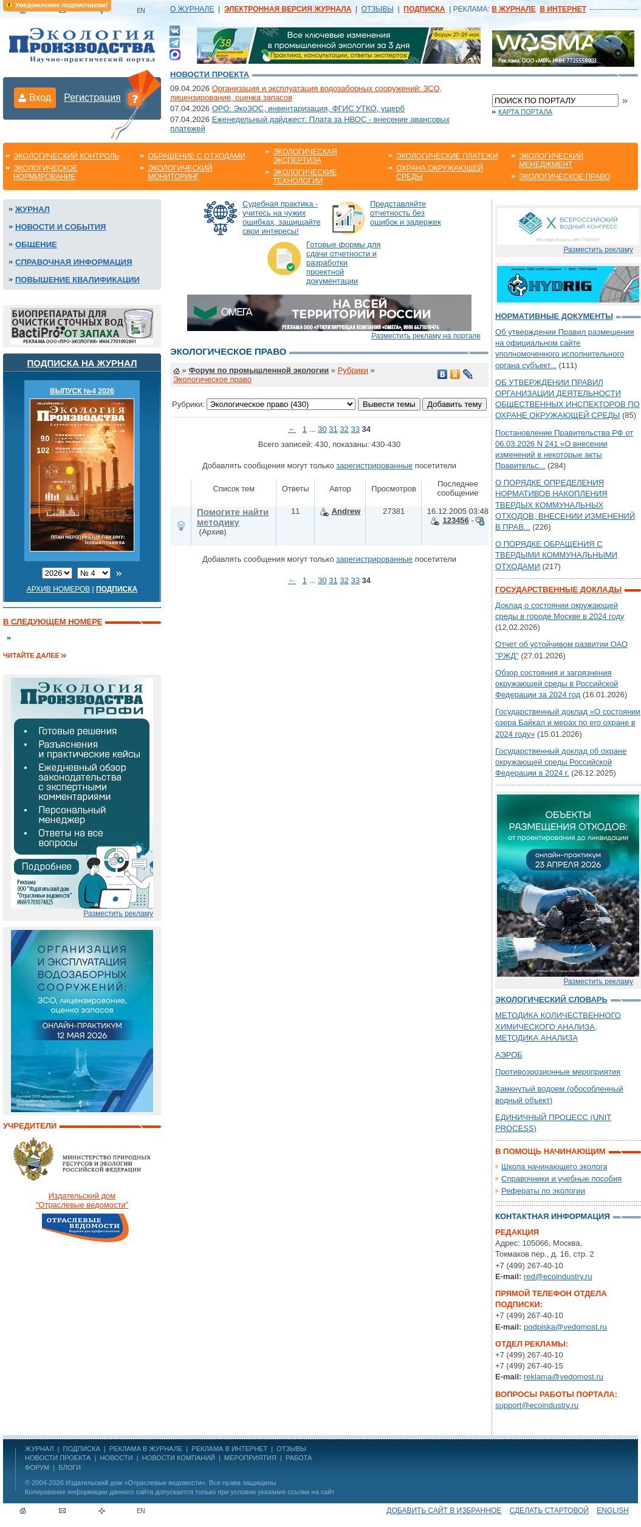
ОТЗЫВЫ (378, 9)
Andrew (346, 511)
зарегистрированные (374, 465)
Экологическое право (564, 177)
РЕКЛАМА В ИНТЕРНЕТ (229, 1448)
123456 (455, 520)
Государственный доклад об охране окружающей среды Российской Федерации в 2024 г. (560, 761)
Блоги (69, 1467)
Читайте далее (31, 655)
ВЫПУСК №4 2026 (82, 391)
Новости (116, 1457)
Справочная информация (73, 262)
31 (333, 429)
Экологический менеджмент (551, 160)
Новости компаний (178, 1457)
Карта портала (525, 111)
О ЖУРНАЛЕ (192, 9)
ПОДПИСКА (81, 1448)
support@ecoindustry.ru (536, 1405)
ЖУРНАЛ (39, 1448)
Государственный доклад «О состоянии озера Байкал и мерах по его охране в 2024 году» (567, 722)
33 (355, 429)
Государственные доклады (558, 589)
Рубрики (353, 370)
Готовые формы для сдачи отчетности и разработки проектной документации (343, 262)
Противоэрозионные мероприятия (557, 1071)
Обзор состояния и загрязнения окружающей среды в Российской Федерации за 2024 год (556, 683)
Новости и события (60, 226)
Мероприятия (250, 1457)
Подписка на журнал (82, 363)
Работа (299, 1457)
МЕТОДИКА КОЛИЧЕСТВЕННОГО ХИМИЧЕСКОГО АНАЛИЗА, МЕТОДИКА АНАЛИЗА (558, 1026)
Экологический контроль (66, 156)
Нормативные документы (554, 316)
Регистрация (92, 97)
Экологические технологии (305, 176)
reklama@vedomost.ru (563, 1376)
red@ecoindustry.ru (558, 1276)
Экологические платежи (447, 156)
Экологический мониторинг (180, 172)
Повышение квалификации (77, 279)
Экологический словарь (551, 999)
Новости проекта (209, 74)
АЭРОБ (509, 1054)
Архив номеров (59, 589)
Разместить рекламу (118, 913)
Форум (37, 1467)
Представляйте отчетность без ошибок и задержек (405, 213)
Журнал (32, 209)
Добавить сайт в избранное (443, 1510)
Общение (36, 244)
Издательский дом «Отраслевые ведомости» (135, 1482)
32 (344, 429)
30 (322, 429)
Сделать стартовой (549, 1510)
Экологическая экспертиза (305, 156)
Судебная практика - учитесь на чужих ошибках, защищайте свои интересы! (281, 217)
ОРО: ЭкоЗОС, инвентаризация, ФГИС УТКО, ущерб (308, 108)
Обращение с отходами (196, 156)
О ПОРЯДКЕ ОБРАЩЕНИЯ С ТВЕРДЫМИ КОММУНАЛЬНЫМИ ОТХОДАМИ (556, 554)
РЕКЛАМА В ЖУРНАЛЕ (145, 1448)
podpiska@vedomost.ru (565, 1326)
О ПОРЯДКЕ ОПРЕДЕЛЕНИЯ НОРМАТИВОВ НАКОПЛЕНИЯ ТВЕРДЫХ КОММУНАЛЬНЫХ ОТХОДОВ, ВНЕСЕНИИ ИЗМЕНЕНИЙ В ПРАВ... (565, 504)
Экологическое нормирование (45, 172)
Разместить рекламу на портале (426, 336)
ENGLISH (613, 1510)
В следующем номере (52, 621)
